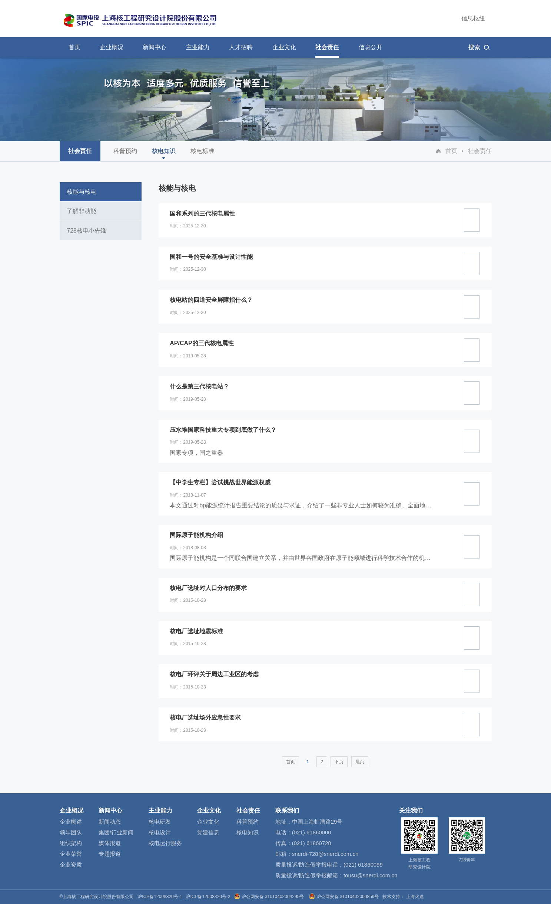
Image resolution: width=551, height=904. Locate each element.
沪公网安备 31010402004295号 (269, 896)
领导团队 (71, 832)
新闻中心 (110, 810)
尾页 (359, 761)
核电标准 (202, 154)
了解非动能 (82, 211)
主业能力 (160, 810)
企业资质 (71, 864)
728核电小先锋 (87, 230)
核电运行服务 (165, 843)
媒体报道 (110, 843)
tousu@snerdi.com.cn (370, 875)
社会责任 (480, 151)
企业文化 (209, 810)
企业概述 (71, 821)
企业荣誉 (71, 854)
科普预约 (125, 154)
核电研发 (160, 821)
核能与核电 (82, 192)
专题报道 (110, 854)
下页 (339, 761)
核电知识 (164, 153)
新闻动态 (110, 821)
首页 (451, 151)
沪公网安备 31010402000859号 (344, 896)
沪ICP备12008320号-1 (159, 896)
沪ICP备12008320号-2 (208, 896)
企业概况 (71, 810)
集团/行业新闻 (116, 832)
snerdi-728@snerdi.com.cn (325, 854)
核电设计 (160, 832)
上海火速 (415, 896)
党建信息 (208, 832)
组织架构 (71, 843)
